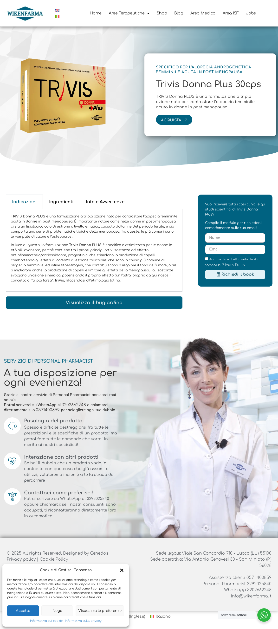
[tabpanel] (94, 250)
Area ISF (231, 13)
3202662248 (74, 405)
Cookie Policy (54, 559)
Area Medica (202, 13)
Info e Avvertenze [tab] (105, 201)
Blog (178, 13)
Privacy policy (22, 559)
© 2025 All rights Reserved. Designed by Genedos (57, 553)
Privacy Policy (233, 265)
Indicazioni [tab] (24, 201)
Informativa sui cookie (46, 620)
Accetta (23, 611)
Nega (57, 611)
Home (96, 13)
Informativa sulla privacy (83, 620)
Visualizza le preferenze (100, 611)
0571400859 (48, 410)
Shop (162, 13)
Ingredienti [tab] (61, 201)
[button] (121, 570)
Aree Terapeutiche (129, 13)
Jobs (251, 13)
